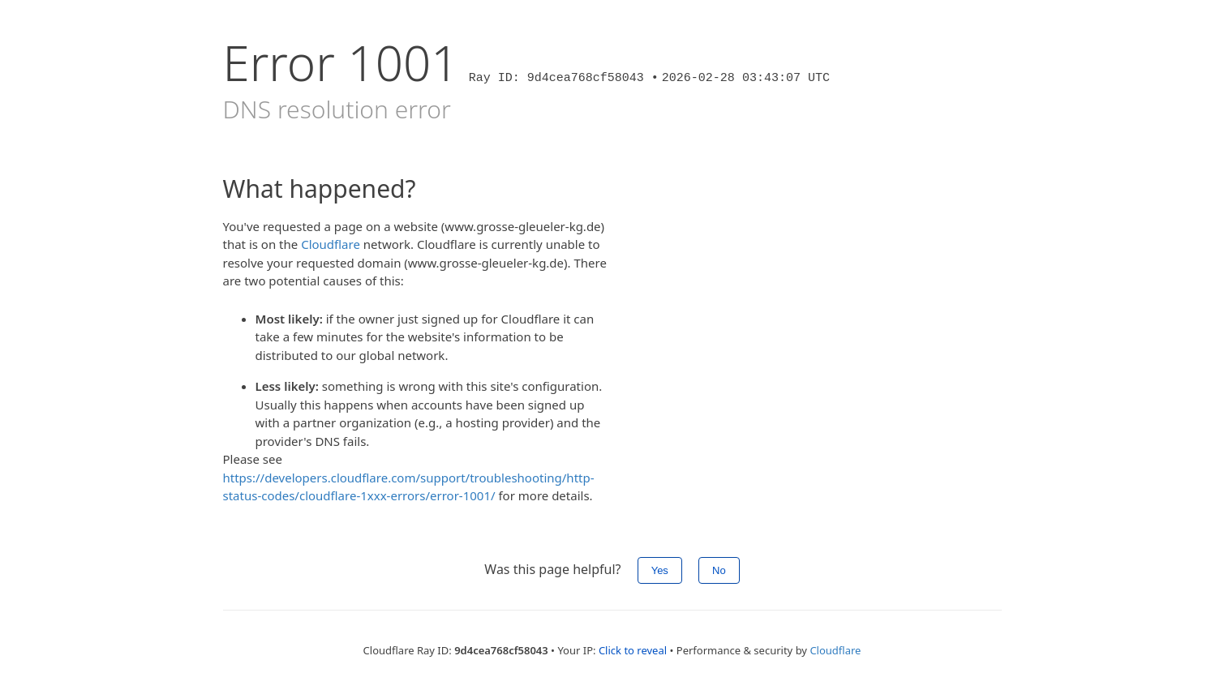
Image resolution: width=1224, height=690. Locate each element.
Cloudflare (330, 244)
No (719, 570)
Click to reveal (633, 650)
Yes (659, 570)
